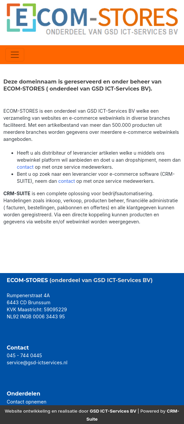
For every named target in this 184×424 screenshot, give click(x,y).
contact (25, 167)
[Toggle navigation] (14, 54)
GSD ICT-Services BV (113, 411)
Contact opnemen (26, 402)
